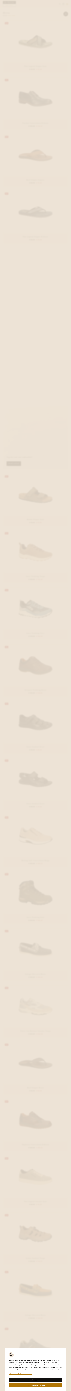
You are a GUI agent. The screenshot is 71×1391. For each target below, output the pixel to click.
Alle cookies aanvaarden (35, 1385)
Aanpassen (35, 1380)
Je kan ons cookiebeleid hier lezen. (20, 1374)
